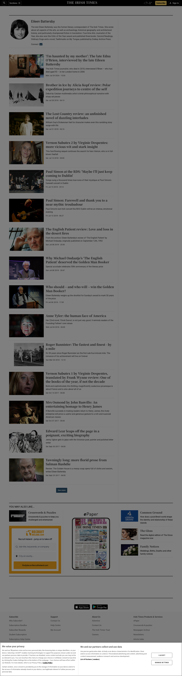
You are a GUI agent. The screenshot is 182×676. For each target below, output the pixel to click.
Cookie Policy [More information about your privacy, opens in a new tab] (47, 663)
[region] (91, 659)
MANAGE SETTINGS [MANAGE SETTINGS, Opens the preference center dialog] (162, 662)
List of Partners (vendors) (90, 659)
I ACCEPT (161, 655)
